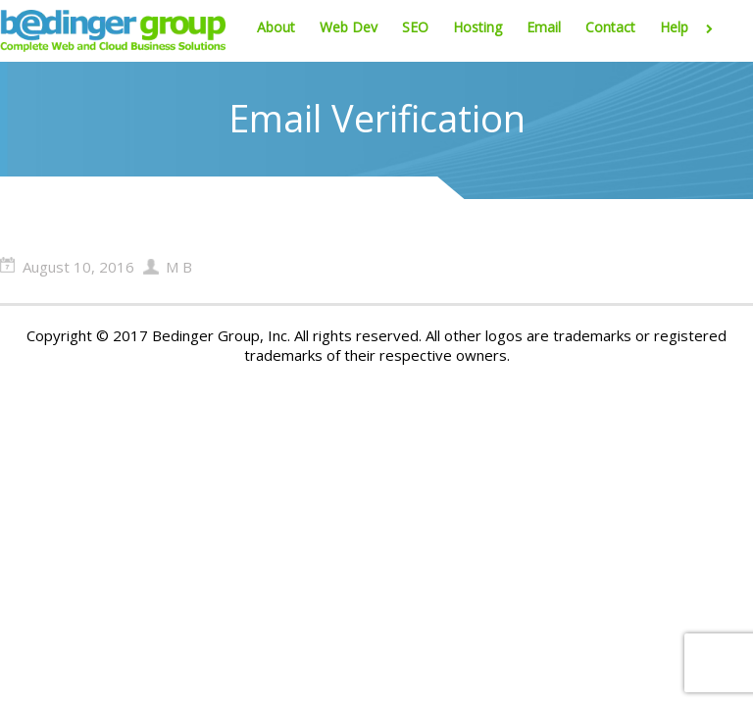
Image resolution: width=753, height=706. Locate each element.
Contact (610, 27)
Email (544, 27)
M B (179, 267)
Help (690, 27)
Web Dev (348, 27)
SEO (415, 27)
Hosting (477, 27)
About (276, 27)
